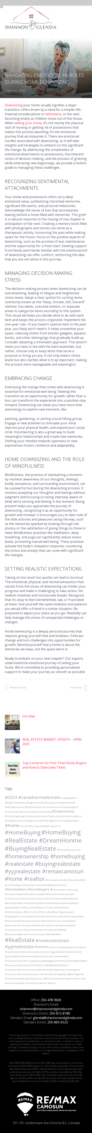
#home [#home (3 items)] (12, 825)
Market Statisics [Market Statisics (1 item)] (47, 983)
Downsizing (13, 105)
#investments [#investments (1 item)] (22, 894)
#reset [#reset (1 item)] (52, 947)
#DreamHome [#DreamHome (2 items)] (63, 811)
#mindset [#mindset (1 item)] (41, 916)
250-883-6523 (57, 1022)
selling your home (28, 123)
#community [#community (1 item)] (11, 811)
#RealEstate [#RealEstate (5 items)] (20, 940)
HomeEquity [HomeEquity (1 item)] (32, 983)
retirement (53, 114)
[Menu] (86, 18)
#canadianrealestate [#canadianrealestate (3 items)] (39, 797)
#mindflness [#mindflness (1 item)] (28, 916)
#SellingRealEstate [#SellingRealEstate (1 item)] (77, 960)
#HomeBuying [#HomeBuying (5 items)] (23, 832)
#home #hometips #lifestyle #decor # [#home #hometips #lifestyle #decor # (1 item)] (40, 826)
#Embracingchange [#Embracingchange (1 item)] (15, 816)
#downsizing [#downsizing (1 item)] (44, 811)
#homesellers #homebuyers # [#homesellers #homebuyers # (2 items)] (29, 889)
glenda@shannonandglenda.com (57, 1018)
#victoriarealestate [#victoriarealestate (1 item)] (15, 983)
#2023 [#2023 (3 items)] (11, 797)
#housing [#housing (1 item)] (73, 889)
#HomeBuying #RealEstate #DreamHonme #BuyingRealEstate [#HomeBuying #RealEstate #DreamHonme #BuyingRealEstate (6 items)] (43, 840)
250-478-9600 (51, 1000)
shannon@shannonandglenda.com (46, 1009)
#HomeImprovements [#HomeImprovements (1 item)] (69, 849)
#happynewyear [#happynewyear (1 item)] (70, 820)
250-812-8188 (59, 1013)
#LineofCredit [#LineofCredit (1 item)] (46, 898)
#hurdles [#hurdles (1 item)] (9, 894)
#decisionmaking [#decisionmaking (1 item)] (28, 811)
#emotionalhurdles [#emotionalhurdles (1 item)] (36, 816)
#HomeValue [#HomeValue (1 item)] (60, 889)
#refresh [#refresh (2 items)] (41, 946)
